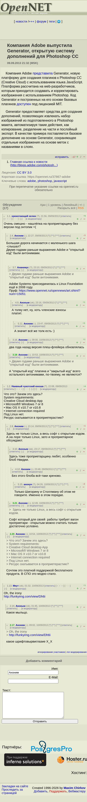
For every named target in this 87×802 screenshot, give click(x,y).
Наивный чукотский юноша (28, 386)
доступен (24, 104)
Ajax (43, 204)
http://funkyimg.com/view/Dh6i (24, 596)
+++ (31, 21)
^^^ (57, 235)
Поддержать (58, 796)
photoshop (45, 181)
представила (43, 73)
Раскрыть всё (66, 208)
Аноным (24, 302)
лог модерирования (77, 652)
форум (41, 21)
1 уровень (54, 204)
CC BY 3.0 (24, 172)
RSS (81, 208)
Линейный (70, 204)
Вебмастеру (77, 796)
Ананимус (23, 267)
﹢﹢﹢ (7, 219)
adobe (31, 181)
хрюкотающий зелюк (24, 216)
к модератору (33, 219)
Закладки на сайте (15, 791)
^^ (52, 235)
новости (21, 21)
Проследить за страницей (12, 796)
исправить (62, 156)
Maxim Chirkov (75, 793)
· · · (15, 219)
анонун (28, 484)
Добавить (40, 796)
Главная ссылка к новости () (34, 163)
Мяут (16, 585)
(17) (5, 208)
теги (52, 21)
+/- (81, 204)
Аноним (19, 235)
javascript (60, 181)
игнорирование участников (51, 652)
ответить (66, 216)
